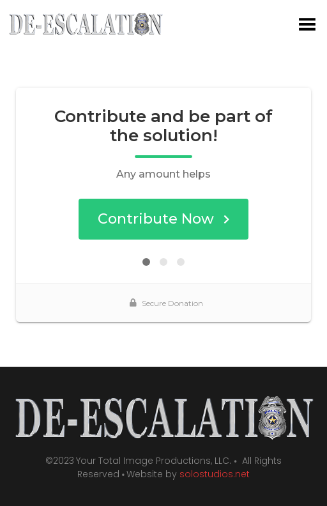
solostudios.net (214, 474)
